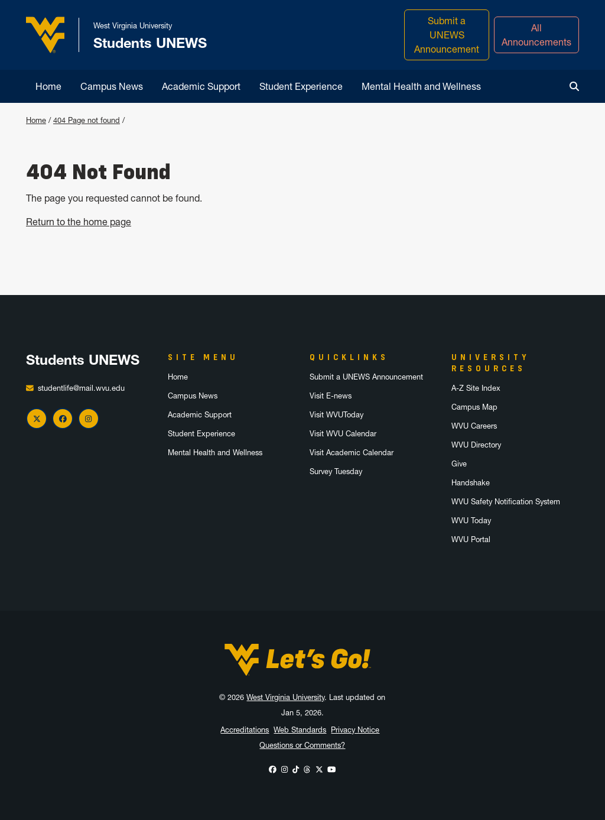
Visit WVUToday (336, 414)
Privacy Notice (355, 729)
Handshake (470, 482)
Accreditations (244, 729)
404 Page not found (86, 120)
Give (459, 463)
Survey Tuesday (336, 471)
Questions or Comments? (302, 745)
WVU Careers (474, 426)
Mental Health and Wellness (421, 86)
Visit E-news (331, 395)
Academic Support (201, 86)
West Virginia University (285, 697)
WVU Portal (470, 539)
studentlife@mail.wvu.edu (81, 388)
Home (48, 86)
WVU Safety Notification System (505, 501)
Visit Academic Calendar (351, 452)
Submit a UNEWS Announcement (446, 35)
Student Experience (301, 86)
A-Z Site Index (475, 388)
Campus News (111, 86)
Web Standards (300, 729)
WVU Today (471, 520)
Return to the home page (78, 222)
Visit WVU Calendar (343, 433)
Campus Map (474, 407)
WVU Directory (476, 444)
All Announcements (536, 35)
